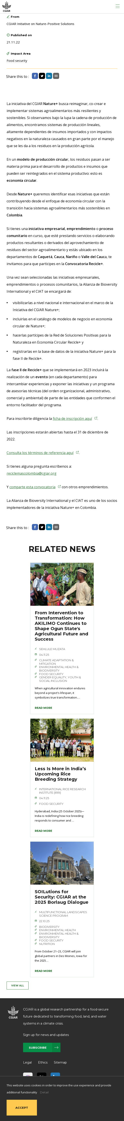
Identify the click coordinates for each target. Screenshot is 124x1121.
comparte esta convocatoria (32, 487)
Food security (17, 60)
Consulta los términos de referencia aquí (40, 452)
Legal (27, 1062)
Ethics (42, 1062)
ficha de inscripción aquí (72, 418)
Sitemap (60, 1062)
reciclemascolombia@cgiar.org (32, 473)
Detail (44, 1092)
